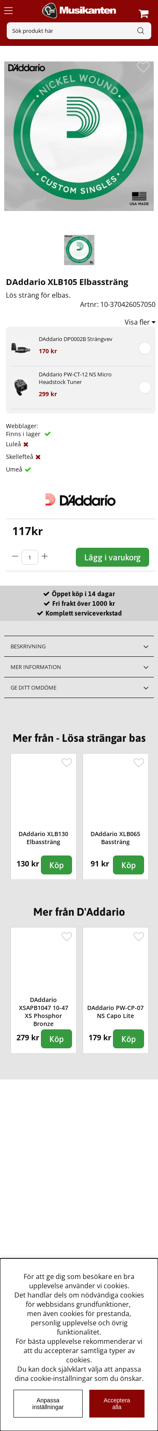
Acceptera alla (117, 1403)
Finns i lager (24, 434)
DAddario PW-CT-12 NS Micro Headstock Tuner (75, 378)
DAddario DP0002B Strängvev (75, 339)
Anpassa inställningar (48, 1403)
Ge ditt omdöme (33, 687)
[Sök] (79, 30)
